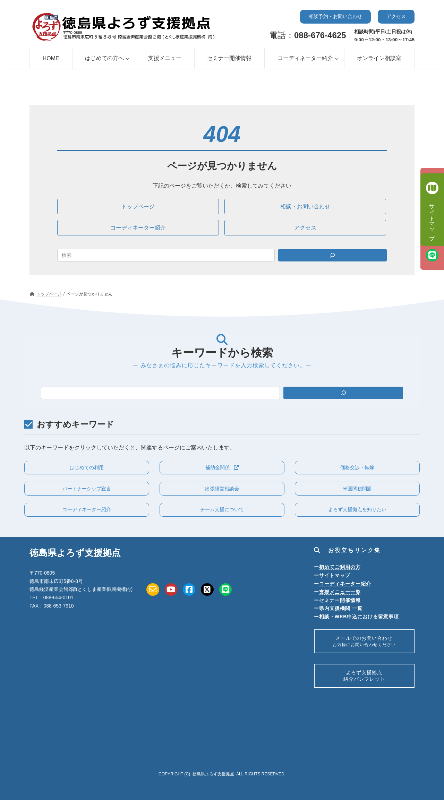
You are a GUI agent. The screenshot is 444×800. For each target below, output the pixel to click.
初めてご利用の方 (340, 567)
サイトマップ (334, 575)
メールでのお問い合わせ (364, 642)
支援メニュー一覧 (340, 592)
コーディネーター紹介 (345, 583)
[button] (335, 17)
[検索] (343, 393)
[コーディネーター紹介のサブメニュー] (337, 58)
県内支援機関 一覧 (340, 608)
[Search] (332, 255)
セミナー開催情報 (340, 600)
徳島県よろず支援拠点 (213, 774)
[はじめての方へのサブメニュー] (127, 58)
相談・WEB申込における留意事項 (359, 616)
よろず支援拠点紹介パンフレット (364, 679)
